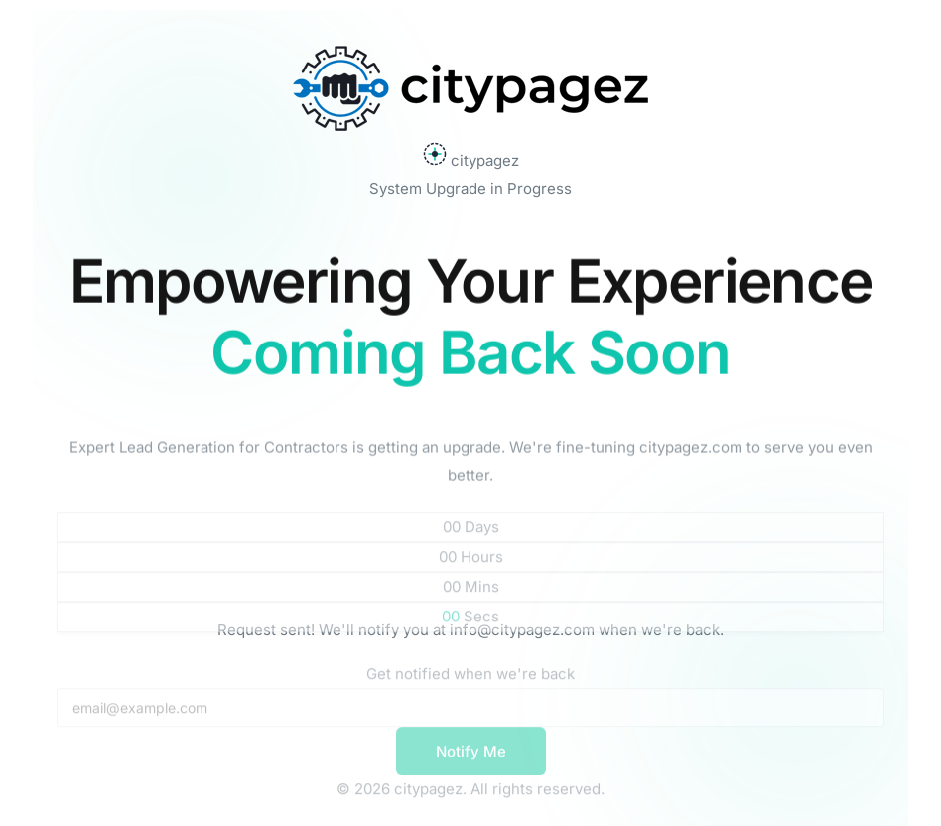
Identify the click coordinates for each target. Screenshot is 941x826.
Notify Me (471, 760)
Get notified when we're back (470, 682)
